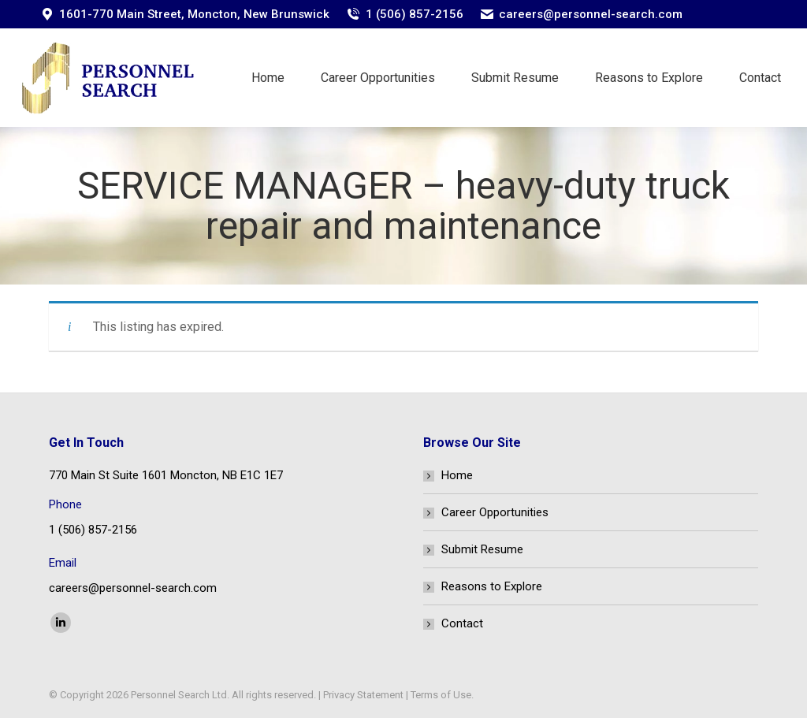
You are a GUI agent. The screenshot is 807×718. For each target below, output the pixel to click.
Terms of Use (441, 695)
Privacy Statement (363, 695)
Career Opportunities (495, 512)
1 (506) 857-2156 (414, 14)
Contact (462, 623)
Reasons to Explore (491, 586)
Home (457, 475)
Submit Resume (482, 549)
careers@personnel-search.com (590, 14)
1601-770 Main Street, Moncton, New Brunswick (194, 14)
